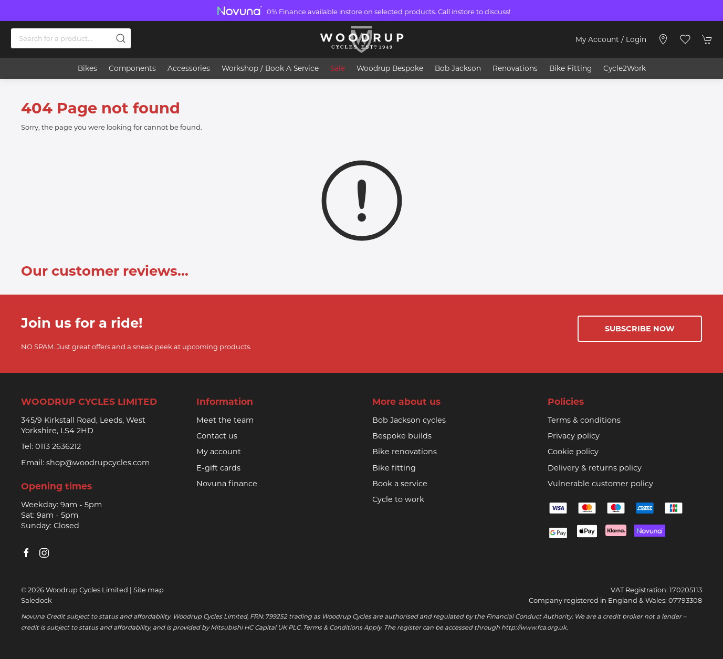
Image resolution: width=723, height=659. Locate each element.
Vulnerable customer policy (600, 483)
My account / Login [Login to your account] (610, 39)
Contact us (216, 436)
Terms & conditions (584, 420)
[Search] (71, 38)
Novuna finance (226, 483)
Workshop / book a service (270, 68)
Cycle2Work (624, 68)
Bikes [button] (87, 68)
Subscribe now (640, 328)
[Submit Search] (120, 38)
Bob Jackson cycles (409, 420)
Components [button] (132, 68)
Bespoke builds (402, 436)
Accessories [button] (188, 68)
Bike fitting (394, 468)
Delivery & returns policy (595, 468)
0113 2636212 (58, 446)
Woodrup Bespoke (390, 68)
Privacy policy (574, 436)
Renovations (515, 68)
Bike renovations (404, 451)
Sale (337, 68)
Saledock (36, 600)
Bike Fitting (570, 68)
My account (218, 451)
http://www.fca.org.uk (534, 627)
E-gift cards (218, 468)
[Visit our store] (663, 39)
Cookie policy (573, 451)
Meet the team (225, 420)
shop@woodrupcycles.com (98, 462)
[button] (685, 39)
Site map (148, 589)
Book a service (399, 483)
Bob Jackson (458, 68)
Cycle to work (398, 499)
